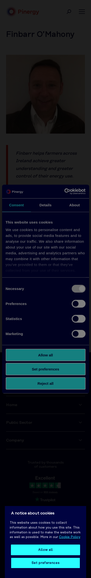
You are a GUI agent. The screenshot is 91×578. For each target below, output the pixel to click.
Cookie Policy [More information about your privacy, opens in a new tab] (69, 537)
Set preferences (46, 563)
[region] (45, 542)
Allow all (45, 550)
